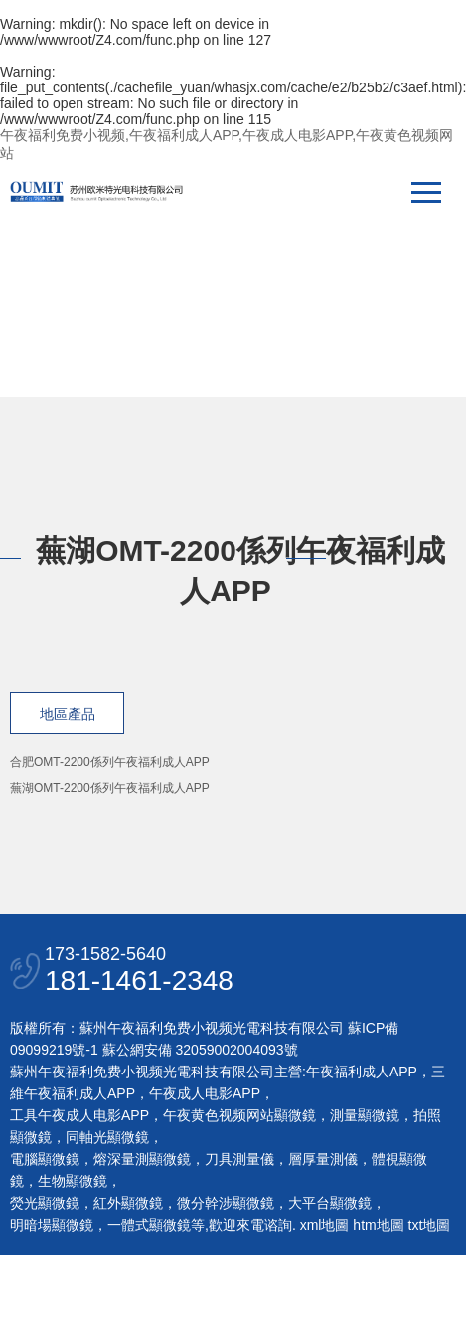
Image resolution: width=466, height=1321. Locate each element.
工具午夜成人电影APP (79, 1115)
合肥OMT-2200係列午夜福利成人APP (110, 762)
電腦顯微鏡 (44, 1159)
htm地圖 (378, 1225)
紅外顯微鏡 (128, 1203)
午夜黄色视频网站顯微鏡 (239, 1115)
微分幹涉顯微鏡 (225, 1203)
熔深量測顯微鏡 (142, 1159)
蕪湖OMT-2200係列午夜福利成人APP (110, 788)
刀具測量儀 (239, 1159)
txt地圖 (429, 1225)
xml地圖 (325, 1225)
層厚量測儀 (323, 1159)
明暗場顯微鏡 (51, 1225)
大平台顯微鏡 (330, 1203)
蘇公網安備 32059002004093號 (198, 1050)
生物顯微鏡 (72, 1181)
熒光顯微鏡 (44, 1203)
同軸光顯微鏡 (107, 1137)
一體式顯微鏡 (149, 1225)
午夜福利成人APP (361, 1071)
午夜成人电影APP (204, 1093)
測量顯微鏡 (364, 1115)
